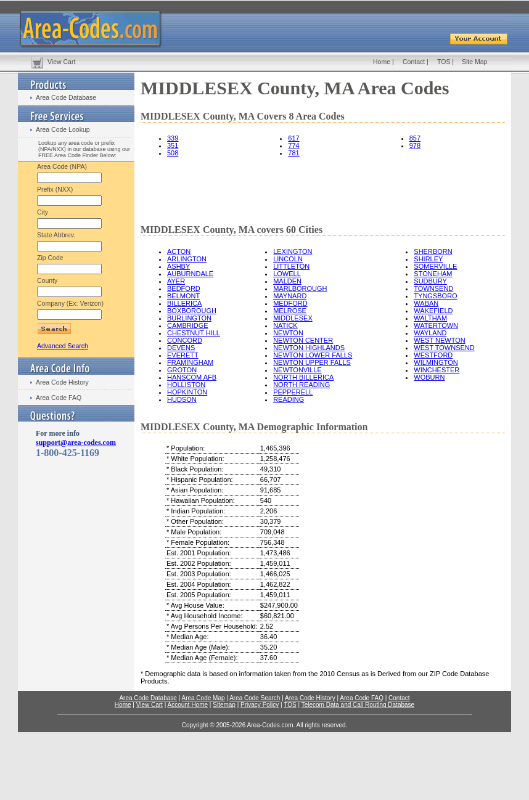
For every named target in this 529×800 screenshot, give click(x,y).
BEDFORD (183, 288)
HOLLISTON (186, 384)
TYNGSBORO (435, 296)
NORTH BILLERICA (303, 377)
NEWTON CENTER (303, 340)
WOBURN (429, 377)
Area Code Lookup (63, 129)
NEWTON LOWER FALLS (312, 355)
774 (293, 145)
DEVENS (181, 347)
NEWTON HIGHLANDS (309, 347)
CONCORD (184, 340)
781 (293, 153)
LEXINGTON (292, 251)
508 (172, 153)
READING (288, 399)
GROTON (182, 369)
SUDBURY (430, 281)
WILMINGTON (435, 362)
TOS (443, 61)
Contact (414, 61)
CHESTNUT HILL (193, 333)
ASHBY (178, 266)
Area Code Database (66, 97)
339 (172, 138)
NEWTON (288, 333)
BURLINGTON (189, 318)
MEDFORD (290, 303)
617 (293, 138)
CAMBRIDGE (187, 325)
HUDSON (182, 399)
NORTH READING (301, 384)
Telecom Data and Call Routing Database (357, 704)
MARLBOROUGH (300, 288)
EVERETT (183, 355)
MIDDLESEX (293, 318)
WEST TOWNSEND (444, 347)
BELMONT (183, 296)
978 (414, 145)
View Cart (61, 61)
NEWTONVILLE (297, 369)
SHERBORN (433, 251)
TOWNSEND (433, 288)
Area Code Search (254, 698)
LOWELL (287, 273)
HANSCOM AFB (191, 377)
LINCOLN (288, 259)
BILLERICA (184, 303)
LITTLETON (291, 266)
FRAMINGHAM (190, 362)
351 (172, 145)
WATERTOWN (436, 325)
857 (414, 138)
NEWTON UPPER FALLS (312, 362)
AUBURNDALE (190, 273)
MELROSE (289, 310)
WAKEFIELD (433, 310)
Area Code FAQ (58, 397)
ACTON (179, 251)
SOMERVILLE (435, 266)
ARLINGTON (187, 259)
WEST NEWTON (439, 340)
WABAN (426, 303)
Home (381, 61)
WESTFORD (433, 355)
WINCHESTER (436, 369)
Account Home (187, 704)
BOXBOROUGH (191, 310)
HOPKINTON (187, 392)
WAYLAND (430, 333)
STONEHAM (433, 273)
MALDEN (287, 281)
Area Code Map (202, 698)
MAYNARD (289, 296)
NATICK (285, 325)
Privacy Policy (259, 704)
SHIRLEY (428, 259)
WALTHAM (430, 318)
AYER (176, 281)
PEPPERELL (293, 392)
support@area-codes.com (76, 442)
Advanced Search (62, 345)
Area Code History (62, 382)
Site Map (474, 61)
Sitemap (224, 704)
